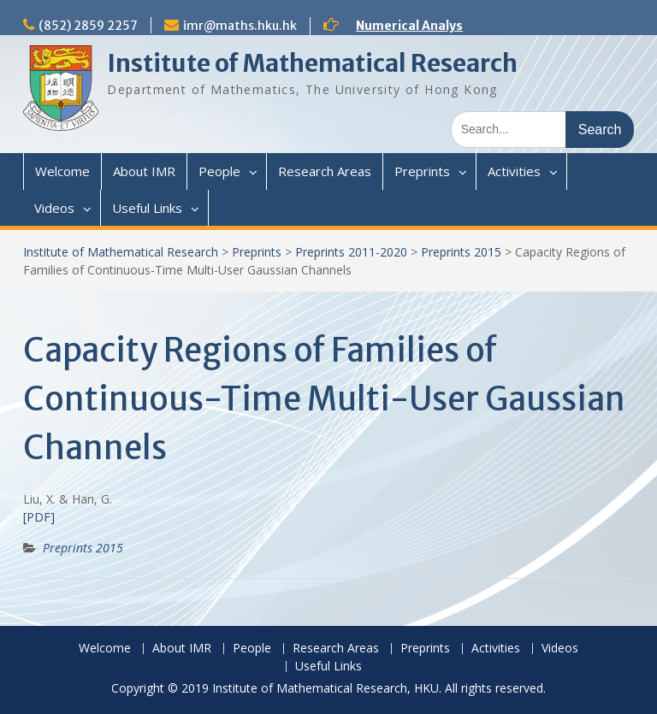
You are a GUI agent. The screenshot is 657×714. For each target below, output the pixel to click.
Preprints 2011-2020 (351, 252)
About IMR (144, 171)
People (219, 171)
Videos (54, 207)
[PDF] (39, 517)
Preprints (422, 171)
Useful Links (147, 207)
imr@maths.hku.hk (240, 25)
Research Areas (324, 171)
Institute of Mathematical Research (312, 63)
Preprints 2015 (461, 252)
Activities (514, 171)
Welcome (62, 171)
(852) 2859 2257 (88, 25)
